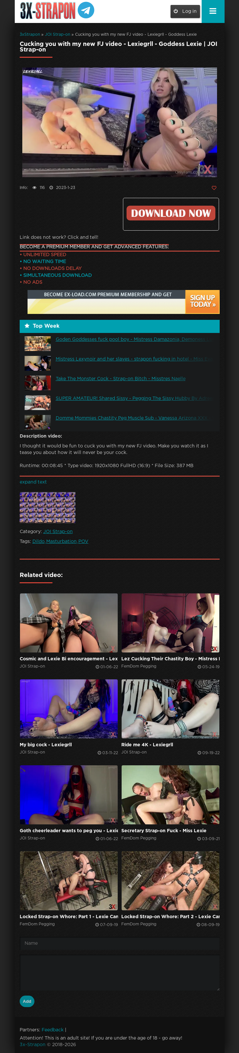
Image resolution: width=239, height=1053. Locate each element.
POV (83, 542)
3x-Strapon (33, 1045)
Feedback (53, 1030)
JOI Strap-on (57, 34)
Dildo (38, 542)
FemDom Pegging (138, 666)
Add (27, 1001)
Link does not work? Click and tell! (59, 237)
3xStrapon (30, 34)
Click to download (171, 213)
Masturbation (61, 542)
